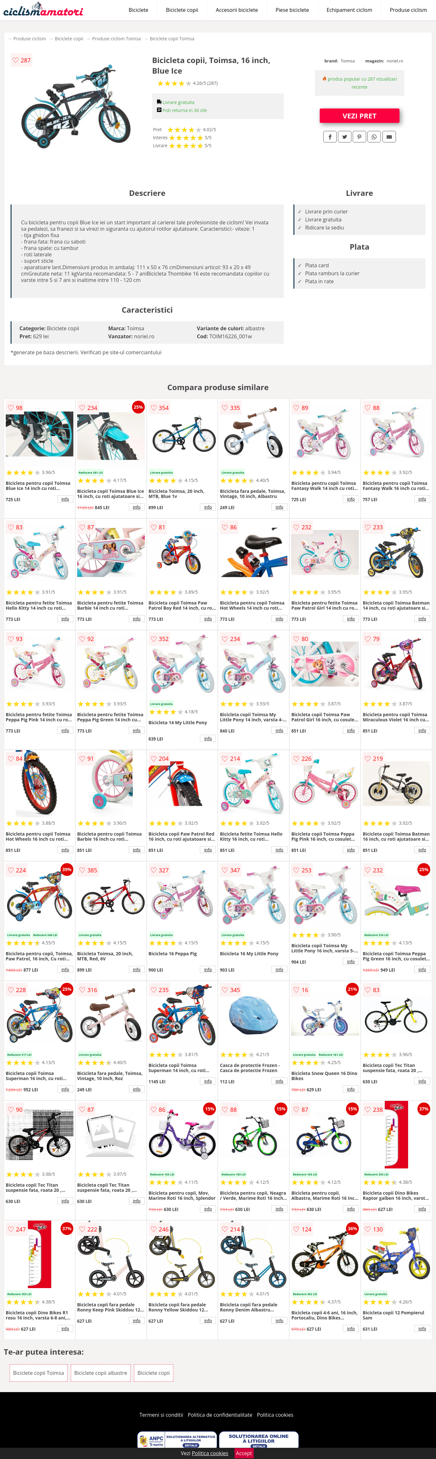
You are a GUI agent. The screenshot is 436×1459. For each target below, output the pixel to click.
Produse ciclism (408, 9)
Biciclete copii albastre (100, 1372)
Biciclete (138, 9)
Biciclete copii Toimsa (172, 39)
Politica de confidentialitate (220, 1414)
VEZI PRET (359, 115)
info (65, 499)
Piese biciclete (292, 9)
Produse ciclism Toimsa (116, 39)
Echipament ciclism (349, 9)
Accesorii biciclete (237, 9)
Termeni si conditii (161, 1414)
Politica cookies (275, 1414)
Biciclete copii (182, 9)
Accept (244, 1453)
